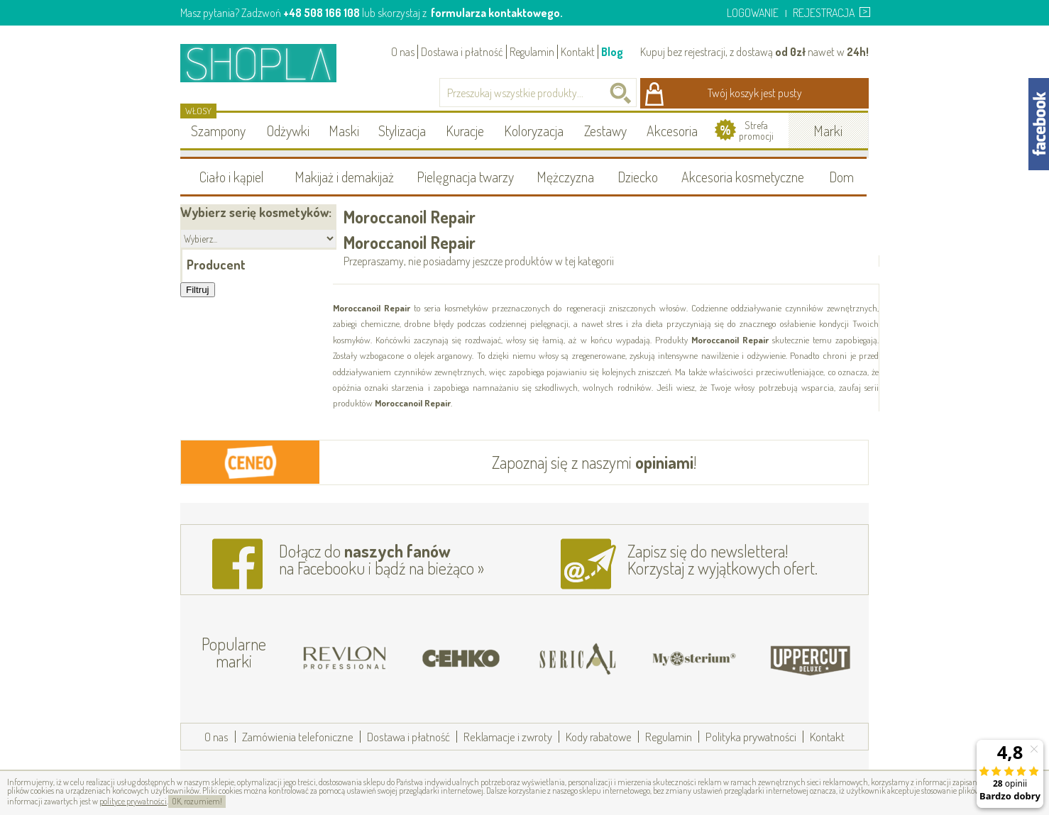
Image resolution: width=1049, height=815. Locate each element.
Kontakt (578, 52)
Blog (612, 52)
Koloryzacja (534, 130)
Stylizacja (402, 130)
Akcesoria (672, 130)
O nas (402, 52)
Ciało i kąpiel (231, 176)
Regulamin (532, 52)
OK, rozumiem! (197, 801)
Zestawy (605, 130)
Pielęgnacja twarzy (465, 176)
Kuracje (465, 130)
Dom (841, 176)
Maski (344, 130)
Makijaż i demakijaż (344, 176)
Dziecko (637, 176)
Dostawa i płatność (462, 52)
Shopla (268, 62)
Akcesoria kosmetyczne (742, 176)
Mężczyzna (565, 176)
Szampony (218, 130)
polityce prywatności (133, 801)
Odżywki (288, 130)
